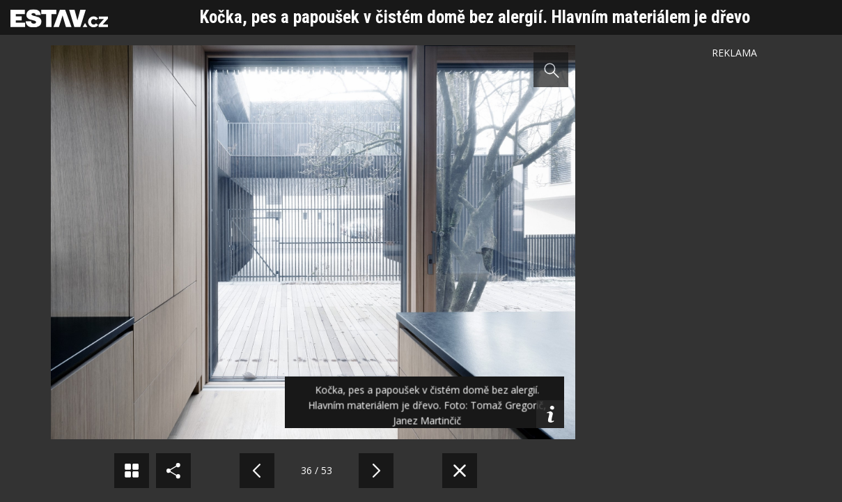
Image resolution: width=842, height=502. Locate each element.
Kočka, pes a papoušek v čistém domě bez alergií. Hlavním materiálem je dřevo (475, 17)
